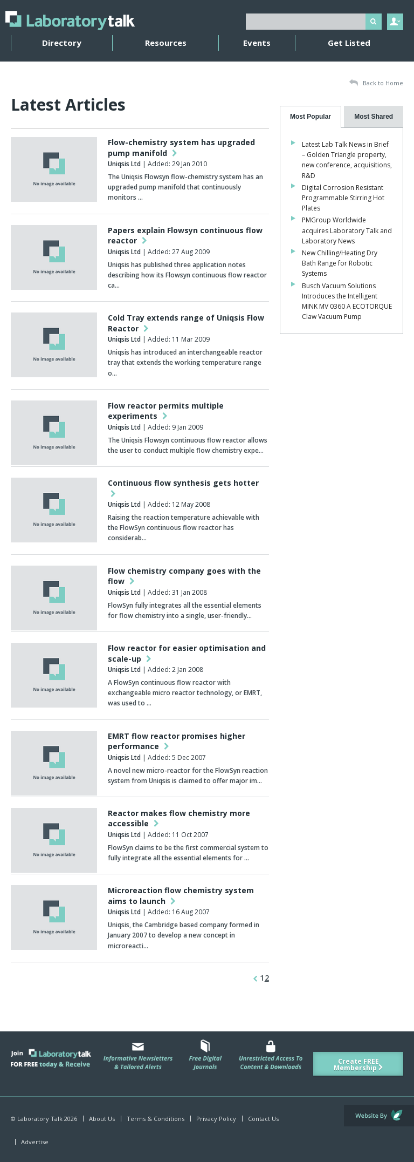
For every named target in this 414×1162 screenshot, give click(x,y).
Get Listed (349, 42)
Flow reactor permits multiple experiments (166, 411)
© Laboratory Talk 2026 (44, 1119)
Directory (61, 42)
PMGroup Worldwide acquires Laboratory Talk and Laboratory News (347, 230)
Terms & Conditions (155, 1119)
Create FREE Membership (358, 1064)
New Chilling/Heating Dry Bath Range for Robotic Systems (339, 263)
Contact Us (263, 1119)
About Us (102, 1119)
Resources (166, 42)
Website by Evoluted (379, 1115)
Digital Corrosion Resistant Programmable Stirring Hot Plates (343, 198)
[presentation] (311, 117)
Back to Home (376, 83)
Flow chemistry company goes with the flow (184, 576)
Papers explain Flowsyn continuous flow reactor (185, 235)
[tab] (311, 117)
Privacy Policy (216, 1119)
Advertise (35, 1142)
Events (257, 42)
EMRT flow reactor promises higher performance (176, 741)
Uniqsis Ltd (124, 163)
